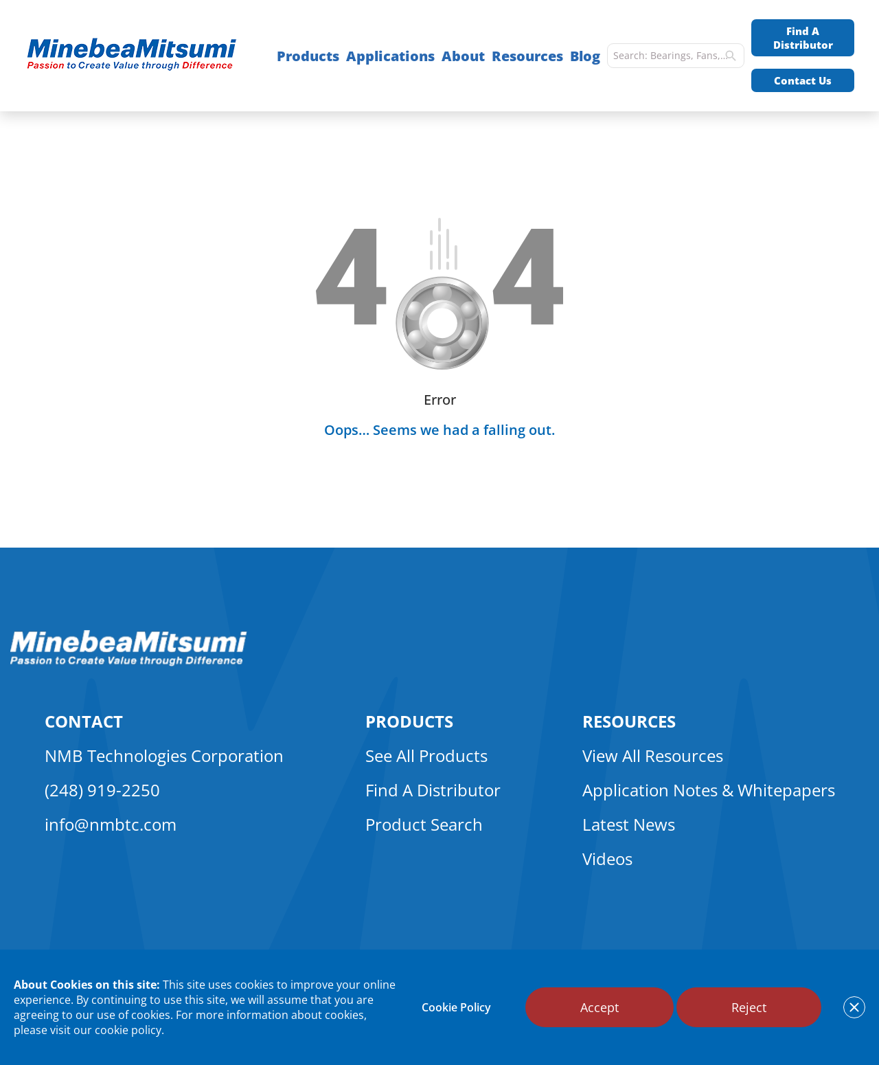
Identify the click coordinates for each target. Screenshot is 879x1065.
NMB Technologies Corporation (164, 755)
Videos (607, 858)
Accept (599, 1007)
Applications (390, 56)
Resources (527, 56)
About (463, 56)
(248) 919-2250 (102, 789)
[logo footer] (128, 662)
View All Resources (652, 755)
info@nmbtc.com (110, 824)
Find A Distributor (803, 38)
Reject (748, 1007)
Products (308, 56)
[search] (730, 55)
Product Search (424, 824)
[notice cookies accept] (854, 1007)
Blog (585, 56)
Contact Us (803, 80)
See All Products (426, 755)
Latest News (628, 824)
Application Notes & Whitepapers (708, 789)
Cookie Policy (456, 1007)
